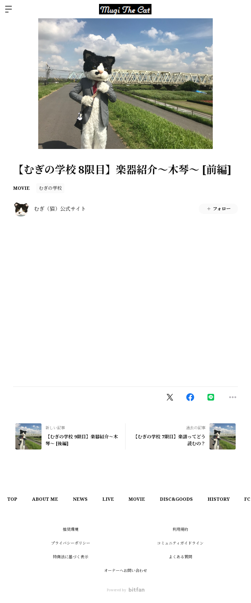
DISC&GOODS (185, 499)
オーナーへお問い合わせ (125, 570)
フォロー (218, 208)
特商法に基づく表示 (70, 557)
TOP (13, 499)
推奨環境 (70, 529)
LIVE (114, 499)
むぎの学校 (50, 188)
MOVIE (21, 188)
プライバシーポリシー (70, 543)
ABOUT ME (48, 499)
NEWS (84, 499)
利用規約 (180, 529)
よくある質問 (180, 557)
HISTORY (230, 499)
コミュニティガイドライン (180, 543)
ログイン (240, 9)
